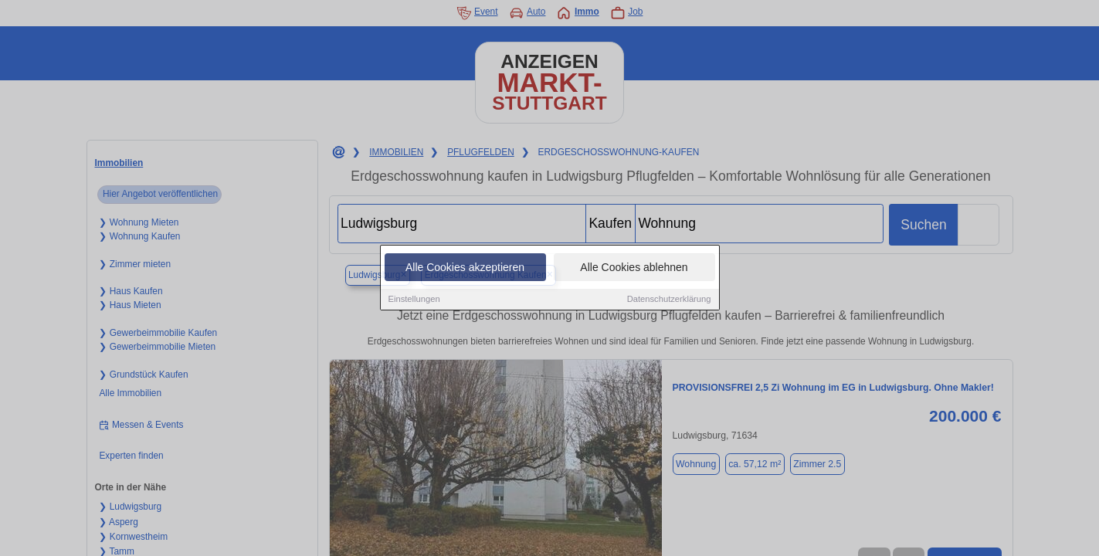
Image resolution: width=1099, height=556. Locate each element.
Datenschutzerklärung (669, 302)
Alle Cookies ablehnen (633, 271)
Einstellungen (414, 302)
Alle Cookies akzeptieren (464, 271)
